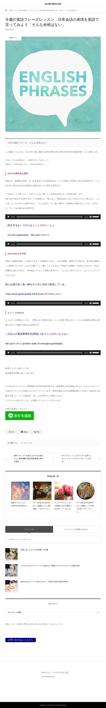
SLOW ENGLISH (53, 3)
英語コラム (14, 443)
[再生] (8, 217)
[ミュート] (90, 217)
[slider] (50, 216)
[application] (53, 216)
